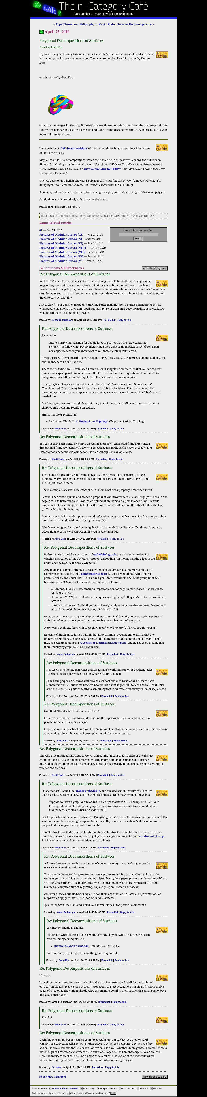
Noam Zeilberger (66, 654)
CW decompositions (74, 148)
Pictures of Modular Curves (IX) (61, 243)
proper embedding (87, 791)
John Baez (60, 428)
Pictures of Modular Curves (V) (60, 261)
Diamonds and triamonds (71, 946)
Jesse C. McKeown (62, 320)
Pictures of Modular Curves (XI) (61, 234)
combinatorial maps (151, 836)
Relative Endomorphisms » (135, 24)
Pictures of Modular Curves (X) (60, 239)
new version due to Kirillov (102, 169)
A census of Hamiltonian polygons (103, 643)
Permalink (109, 320)
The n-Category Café (103, 7)
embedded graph (104, 554)
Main (111, 24)
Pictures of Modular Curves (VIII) (62, 248)
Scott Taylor (58, 459)
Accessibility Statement (65, 1088)
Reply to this (124, 320)
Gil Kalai (56, 1067)
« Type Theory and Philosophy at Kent (79, 24)
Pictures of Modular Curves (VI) (61, 256)
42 (40, 230)
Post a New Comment (52, 1076)
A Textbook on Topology (92, 421)
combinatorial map (94, 574)
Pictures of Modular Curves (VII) (62, 252)
